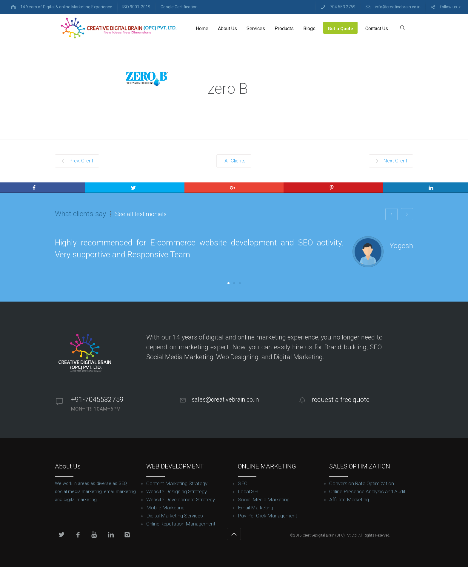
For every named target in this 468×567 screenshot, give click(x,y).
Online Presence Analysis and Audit (367, 491)
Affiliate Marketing (349, 500)
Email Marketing (255, 508)
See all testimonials (141, 214)
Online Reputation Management (180, 524)
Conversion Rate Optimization (361, 483)
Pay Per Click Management (267, 516)
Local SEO (249, 491)
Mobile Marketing (165, 508)
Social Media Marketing (264, 500)
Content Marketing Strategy (176, 483)
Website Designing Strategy (176, 491)
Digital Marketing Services (174, 516)
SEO (242, 483)
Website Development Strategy (180, 500)
